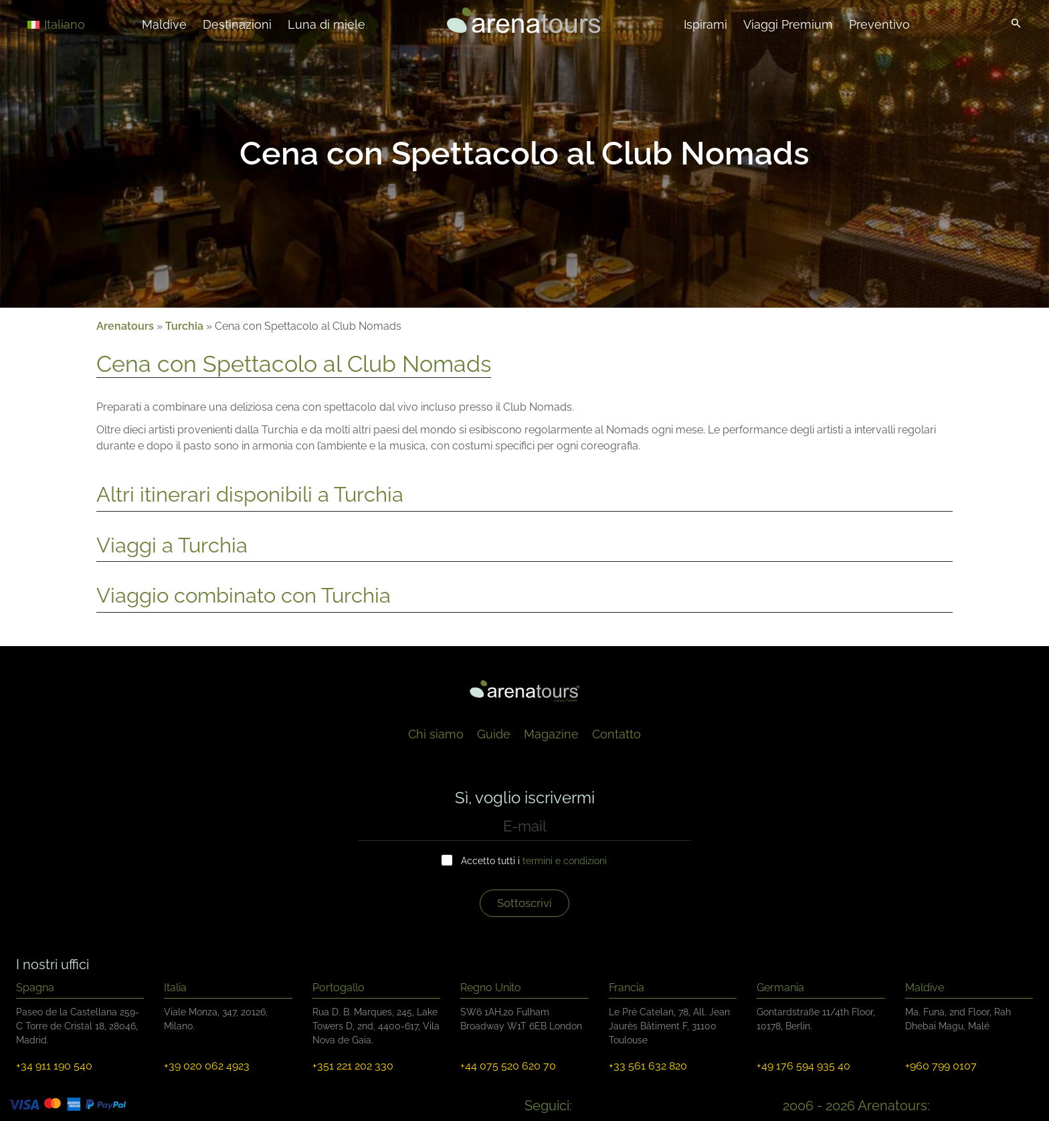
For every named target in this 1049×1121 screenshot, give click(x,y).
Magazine (551, 734)
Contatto (616, 734)
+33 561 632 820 (648, 1065)
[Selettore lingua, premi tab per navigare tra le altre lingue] (75, 23)
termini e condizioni (564, 860)
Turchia (184, 326)
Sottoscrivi (524, 903)
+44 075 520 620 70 (508, 1065)
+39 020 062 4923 (207, 1065)
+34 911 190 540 (54, 1065)
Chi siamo (436, 734)
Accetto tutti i (534, 860)
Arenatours (125, 326)
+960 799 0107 (941, 1065)
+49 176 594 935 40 (803, 1065)
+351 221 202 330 (352, 1065)
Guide (493, 734)
